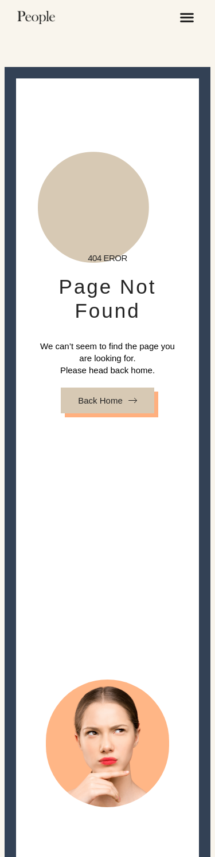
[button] (186, 17)
